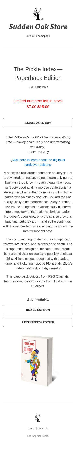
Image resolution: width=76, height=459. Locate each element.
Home (32, 428)
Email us (42, 428)
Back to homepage (39, 35)
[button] (38, 122)
